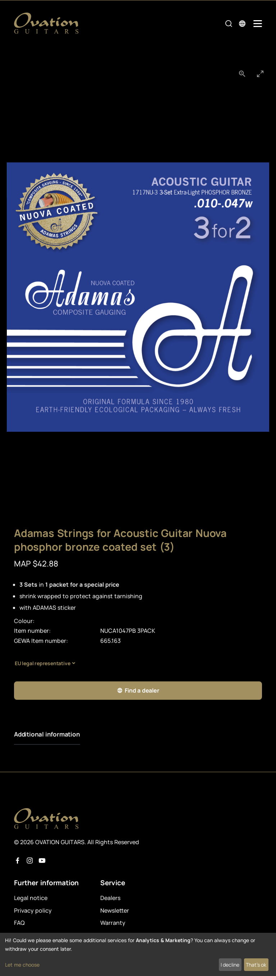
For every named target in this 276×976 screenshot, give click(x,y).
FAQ (19, 923)
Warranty (112, 923)
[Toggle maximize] (260, 73)
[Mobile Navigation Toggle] (257, 23)
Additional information (47, 734)
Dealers (110, 898)
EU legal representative (42, 663)
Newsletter (114, 910)
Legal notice (30, 898)
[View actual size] (242, 73)
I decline (230, 964)
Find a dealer (138, 690)
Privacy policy (33, 910)
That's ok (256, 964)
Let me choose (22, 964)
